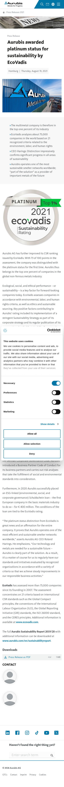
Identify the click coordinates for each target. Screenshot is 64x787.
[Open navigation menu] (58, 4)
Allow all (32, 433)
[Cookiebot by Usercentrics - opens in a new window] (47, 331)
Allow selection (32, 443)
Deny (32, 453)
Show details (48, 424)
